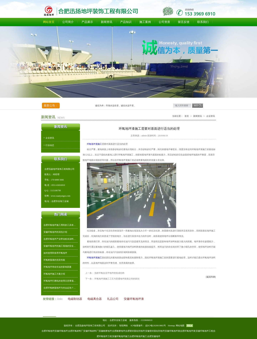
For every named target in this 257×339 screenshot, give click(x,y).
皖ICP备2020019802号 (156, 325)
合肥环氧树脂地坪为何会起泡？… (60, 288)
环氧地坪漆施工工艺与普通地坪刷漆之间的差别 (116, 278)
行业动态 (50, 145)
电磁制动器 (75, 298)
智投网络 (123, 325)
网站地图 (180, 325)
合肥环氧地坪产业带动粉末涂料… (60, 239)
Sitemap (171, 325)
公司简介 (68, 21)
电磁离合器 (94, 298)
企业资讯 (50, 138)
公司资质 (164, 21)
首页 (187, 116)
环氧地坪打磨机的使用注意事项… (60, 281)
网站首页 (48, 21)
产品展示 (87, 21)
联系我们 (203, 21)
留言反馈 (183, 21)
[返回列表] (211, 277)
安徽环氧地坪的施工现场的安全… (60, 246)
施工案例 (145, 21)
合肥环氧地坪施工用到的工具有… (60, 225)
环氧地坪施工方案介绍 (54, 274)
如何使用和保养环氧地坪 (55, 253)
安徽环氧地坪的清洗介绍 (55, 232)
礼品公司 (113, 298)
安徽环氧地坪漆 (134, 298)
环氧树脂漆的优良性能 (54, 260)
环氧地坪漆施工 (94, 144)
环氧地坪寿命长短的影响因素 (57, 267)
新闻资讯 (106, 21)
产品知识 (126, 21)
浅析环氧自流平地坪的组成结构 (109, 273)
